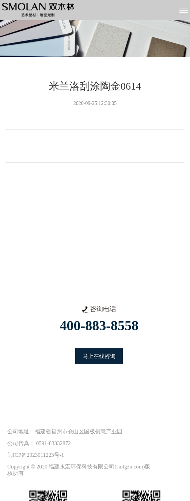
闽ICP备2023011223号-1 (35, 455)
